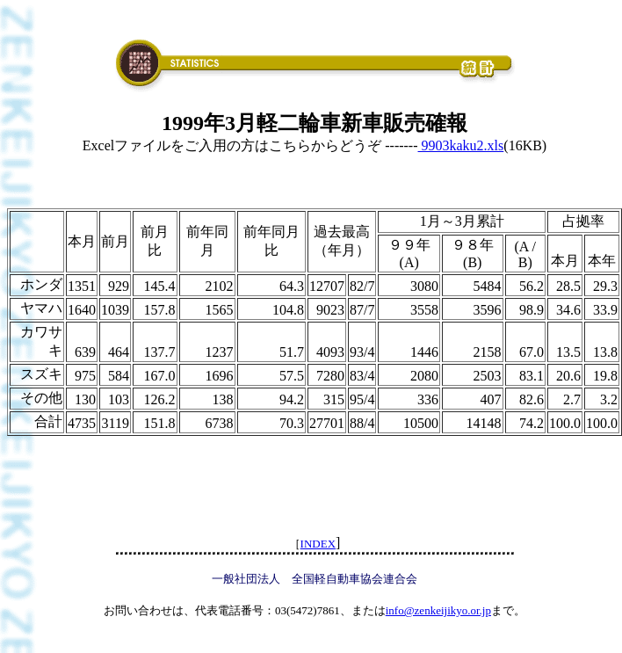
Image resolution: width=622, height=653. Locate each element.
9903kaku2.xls (461, 145)
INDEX (318, 543)
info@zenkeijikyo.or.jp (438, 610)
